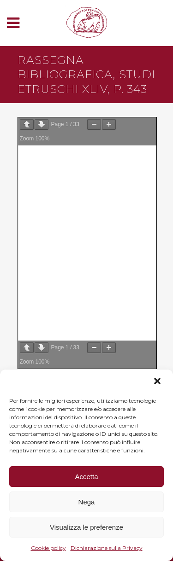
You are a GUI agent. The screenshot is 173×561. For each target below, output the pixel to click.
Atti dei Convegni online (72, 224)
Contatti (42, 263)
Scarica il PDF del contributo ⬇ (78, 142)
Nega (86, 502)
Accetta (86, 476)
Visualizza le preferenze (86, 527)
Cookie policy (48, 547)
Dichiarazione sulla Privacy (107, 547)
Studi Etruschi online (67, 184)
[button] (158, 381)
